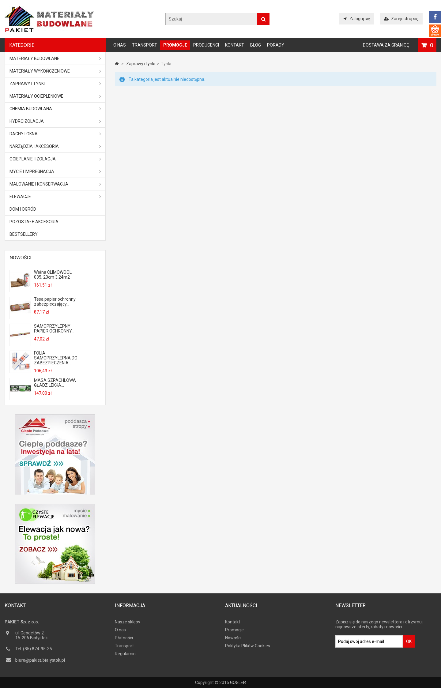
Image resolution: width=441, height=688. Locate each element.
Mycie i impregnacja (55, 171)
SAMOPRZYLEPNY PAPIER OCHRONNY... (54, 328)
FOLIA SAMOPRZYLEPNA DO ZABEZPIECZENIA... (55, 358)
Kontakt (234, 45)
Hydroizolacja (55, 121)
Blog (255, 45)
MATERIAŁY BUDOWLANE (55, 58)
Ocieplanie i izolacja (55, 158)
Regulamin (125, 653)
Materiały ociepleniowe (55, 96)
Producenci (206, 45)
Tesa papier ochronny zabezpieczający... (55, 301)
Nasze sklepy (127, 621)
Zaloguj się (357, 18)
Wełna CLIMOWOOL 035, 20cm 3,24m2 (53, 275)
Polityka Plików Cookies (247, 645)
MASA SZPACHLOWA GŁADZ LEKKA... (55, 383)
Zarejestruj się (401, 18)
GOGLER (238, 682)
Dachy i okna (55, 133)
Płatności (124, 637)
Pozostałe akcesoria (33, 221)
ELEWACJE (55, 196)
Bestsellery (23, 234)
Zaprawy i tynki (55, 83)
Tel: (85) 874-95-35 (33, 648)
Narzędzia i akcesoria (55, 146)
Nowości (20, 258)
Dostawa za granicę (386, 45)
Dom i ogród (22, 209)
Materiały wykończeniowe (55, 71)
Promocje (175, 45)
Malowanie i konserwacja (55, 184)
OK (409, 641)
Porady (275, 45)
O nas (119, 45)
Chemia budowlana (55, 108)
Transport (144, 45)
